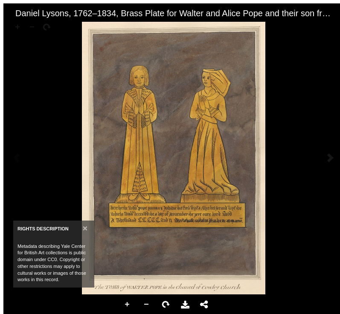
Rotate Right (166, 304)
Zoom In (127, 304)
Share (204, 304)
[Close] (85, 228)
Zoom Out (146, 304)
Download (185, 304)
